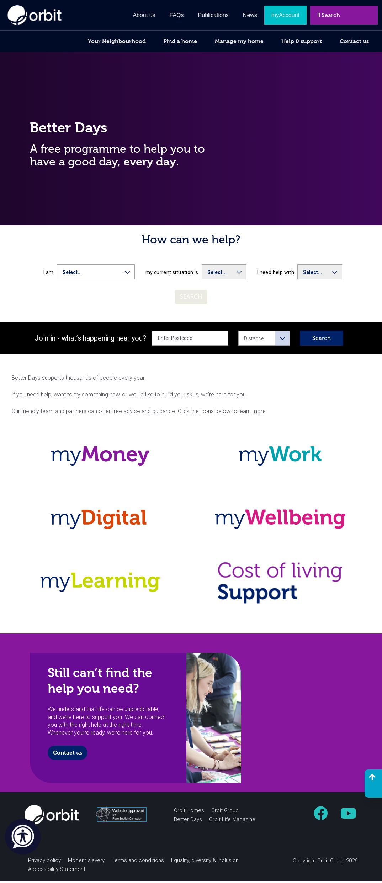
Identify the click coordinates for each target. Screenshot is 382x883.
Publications (213, 15)
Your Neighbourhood (117, 41)
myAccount (285, 15)
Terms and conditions (138, 862)
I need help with (275, 275)
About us (144, 15)
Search (321, 340)
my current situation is (171, 275)
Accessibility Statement (56, 871)
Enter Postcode (175, 340)
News (250, 15)
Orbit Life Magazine (232, 821)
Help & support (301, 41)
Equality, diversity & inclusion (205, 862)
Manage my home (239, 41)
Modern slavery (86, 862)
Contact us (67, 754)
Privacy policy (44, 862)
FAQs (177, 15)
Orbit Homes (189, 812)
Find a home (180, 41)
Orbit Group (225, 812)
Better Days (188, 821)
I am (48, 275)
